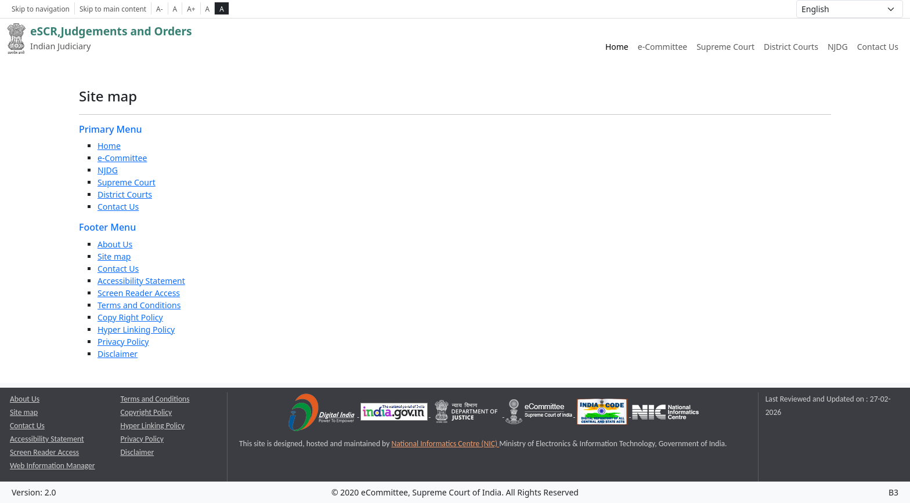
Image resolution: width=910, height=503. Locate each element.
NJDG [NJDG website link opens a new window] (838, 46)
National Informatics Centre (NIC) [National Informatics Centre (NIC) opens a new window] (445, 444)
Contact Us (877, 46)
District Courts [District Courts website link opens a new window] (791, 46)
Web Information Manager (52, 466)
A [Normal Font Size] (175, 8)
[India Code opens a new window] (603, 414)
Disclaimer (118, 353)
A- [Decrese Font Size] (159, 8)
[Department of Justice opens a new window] (467, 414)
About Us (115, 244)
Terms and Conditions (139, 305)
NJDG (108, 170)
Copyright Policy (146, 412)
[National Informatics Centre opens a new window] (665, 414)
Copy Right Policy (130, 317)
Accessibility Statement (141, 280)
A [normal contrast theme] (207, 8)
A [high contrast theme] (221, 8)
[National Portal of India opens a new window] (395, 414)
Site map (114, 256)
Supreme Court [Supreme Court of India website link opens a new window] (725, 46)
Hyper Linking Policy (136, 329)
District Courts (125, 194)
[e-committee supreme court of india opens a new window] (539, 414)
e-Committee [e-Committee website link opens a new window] (662, 46)
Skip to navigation (41, 8)
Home (617, 46)
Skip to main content (113, 8)
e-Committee (122, 157)
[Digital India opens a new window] (322, 414)
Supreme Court (127, 182)
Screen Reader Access (139, 292)
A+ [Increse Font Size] (191, 8)
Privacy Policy (123, 341)
